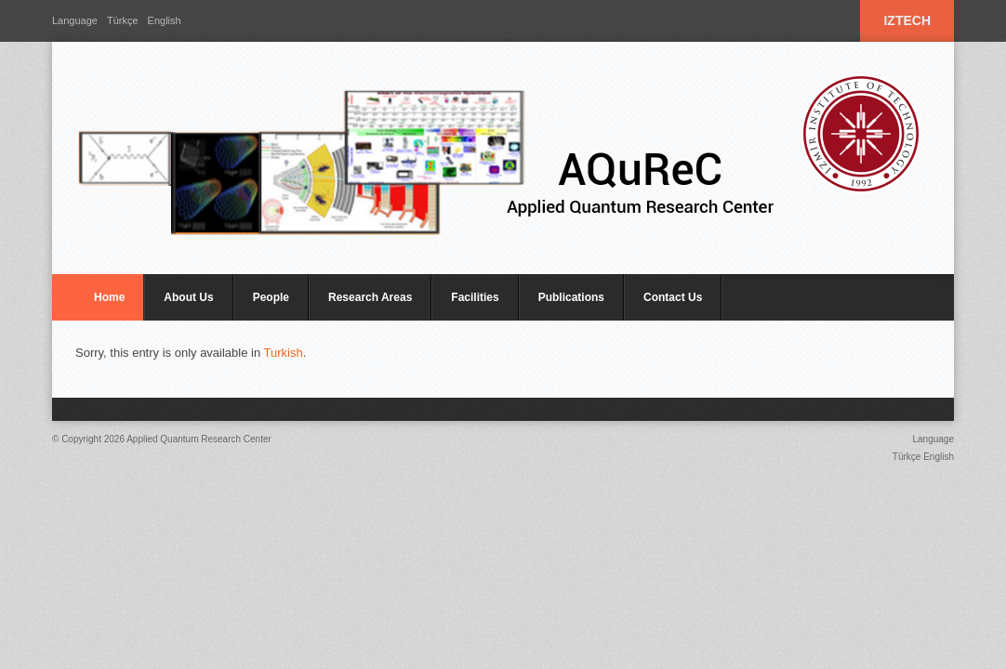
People (271, 297)
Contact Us (672, 297)
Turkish (283, 353)
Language (75, 20)
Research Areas (370, 297)
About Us (188, 297)
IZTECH (907, 20)
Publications (571, 297)
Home (109, 297)
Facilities (474, 297)
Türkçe (123, 20)
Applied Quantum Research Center (198, 439)
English (164, 20)
